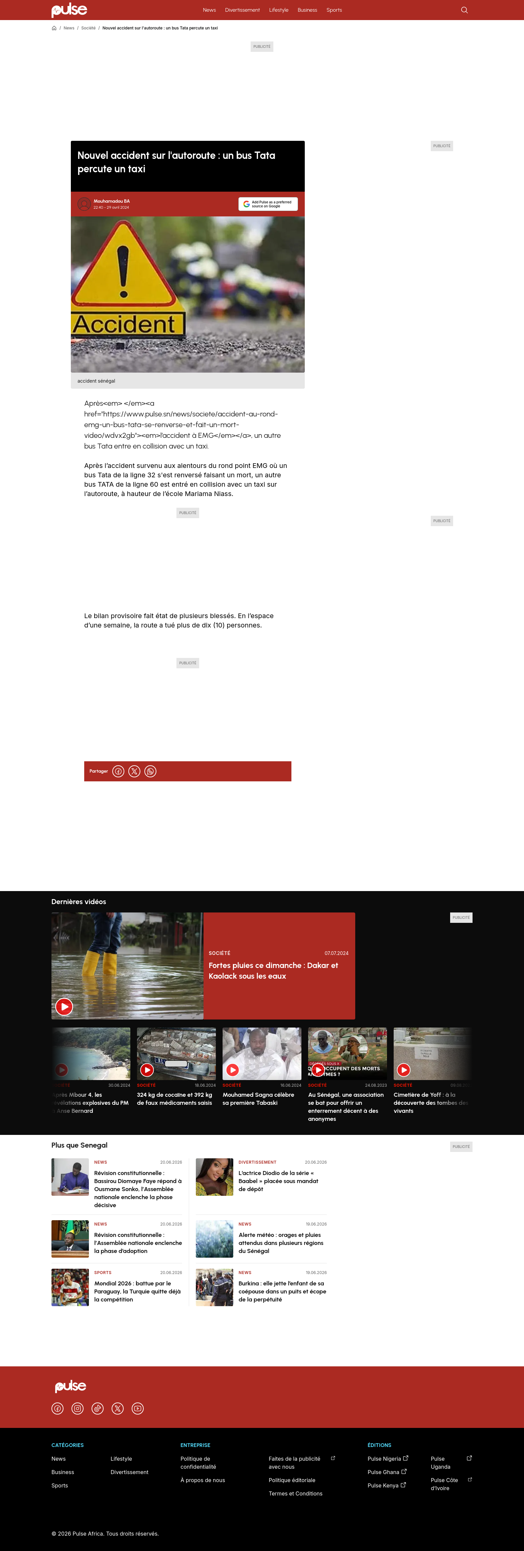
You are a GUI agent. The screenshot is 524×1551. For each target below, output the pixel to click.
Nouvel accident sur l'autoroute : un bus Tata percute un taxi (160, 27)
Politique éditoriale (292, 1480)
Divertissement (242, 10)
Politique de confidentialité (198, 1462)
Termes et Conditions (295, 1493)
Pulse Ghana (387, 1471)
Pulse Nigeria (388, 1458)
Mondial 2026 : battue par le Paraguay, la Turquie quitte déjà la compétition (137, 1291)
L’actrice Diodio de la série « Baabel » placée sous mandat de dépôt (278, 1181)
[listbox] (262, 1077)
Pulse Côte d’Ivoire (452, 1483)
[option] (90, 1079)
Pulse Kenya (387, 1485)
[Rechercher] (465, 10)
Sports (334, 10)
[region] (262, 1077)
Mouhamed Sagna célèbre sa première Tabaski (258, 1098)
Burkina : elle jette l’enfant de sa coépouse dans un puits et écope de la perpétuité (282, 1291)
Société (88, 27)
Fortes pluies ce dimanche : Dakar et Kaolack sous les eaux (274, 970)
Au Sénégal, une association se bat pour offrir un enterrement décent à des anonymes (346, 1107)
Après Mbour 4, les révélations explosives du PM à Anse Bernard (90, 1102)
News (209, 10)
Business (307, 10)
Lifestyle (278, 10)
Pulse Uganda (452, 1462)
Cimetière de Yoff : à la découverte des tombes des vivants (431, 1102)
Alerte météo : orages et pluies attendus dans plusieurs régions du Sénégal (281, 1243)
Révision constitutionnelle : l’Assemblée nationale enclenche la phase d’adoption (138, 1243)
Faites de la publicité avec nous (302, 1462)
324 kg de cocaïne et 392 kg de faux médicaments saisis (174, 1098)
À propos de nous (202, 1480)
